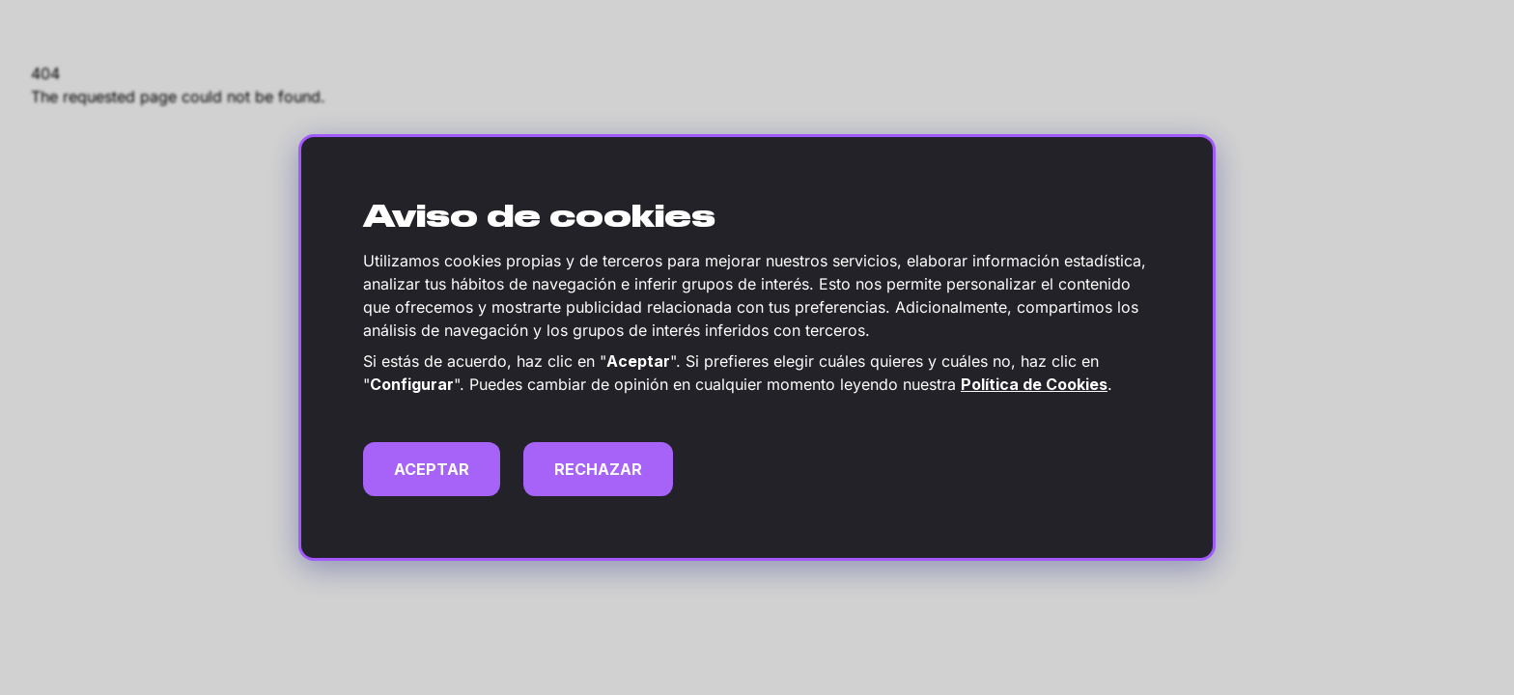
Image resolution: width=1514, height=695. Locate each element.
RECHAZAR (598, 469)
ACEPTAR (431, 469)
